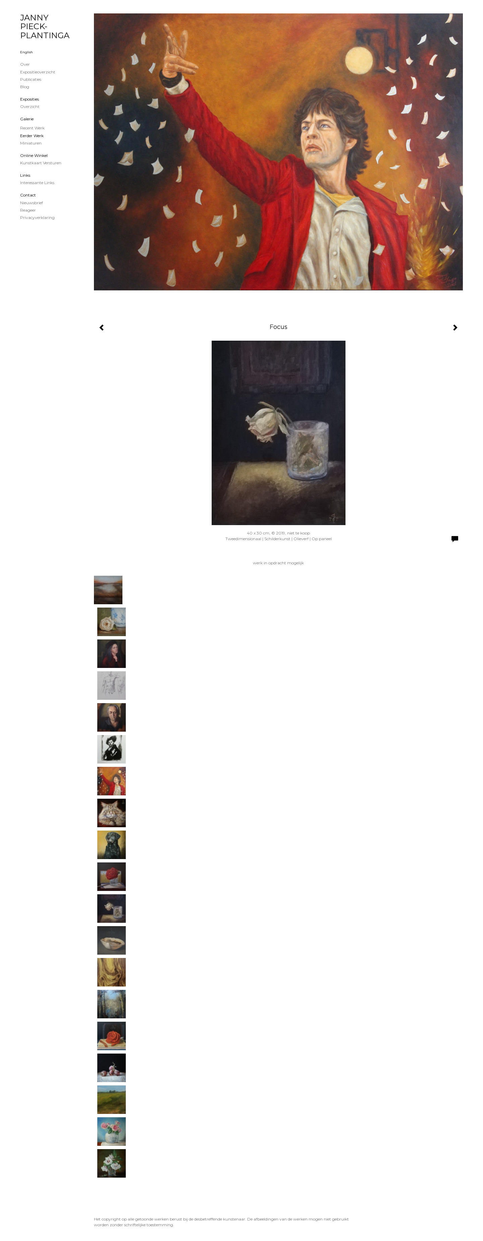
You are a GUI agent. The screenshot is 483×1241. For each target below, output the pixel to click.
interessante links (37, 182)
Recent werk (32, 127)
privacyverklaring (37, 217)
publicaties (30, 79)
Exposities (29, 99)
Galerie (27, 118)
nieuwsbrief (31, 202)
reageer (28, 210)
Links (25, 175)
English (26, 52)
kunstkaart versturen (40, 162)
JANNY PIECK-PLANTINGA (44, 26)
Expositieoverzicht (37, 71)
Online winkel (34, 155)
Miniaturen (31, 143)
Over (25, 64)
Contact (28, 195)
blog (24, 86)
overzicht (30, 106)
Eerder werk (32, 135)
